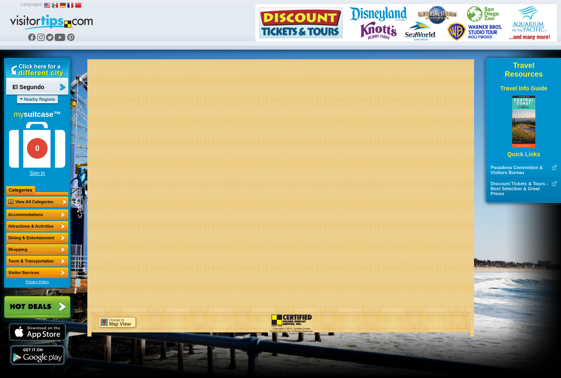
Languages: (32, 4)
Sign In (37, 173)
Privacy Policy (37, 282)
